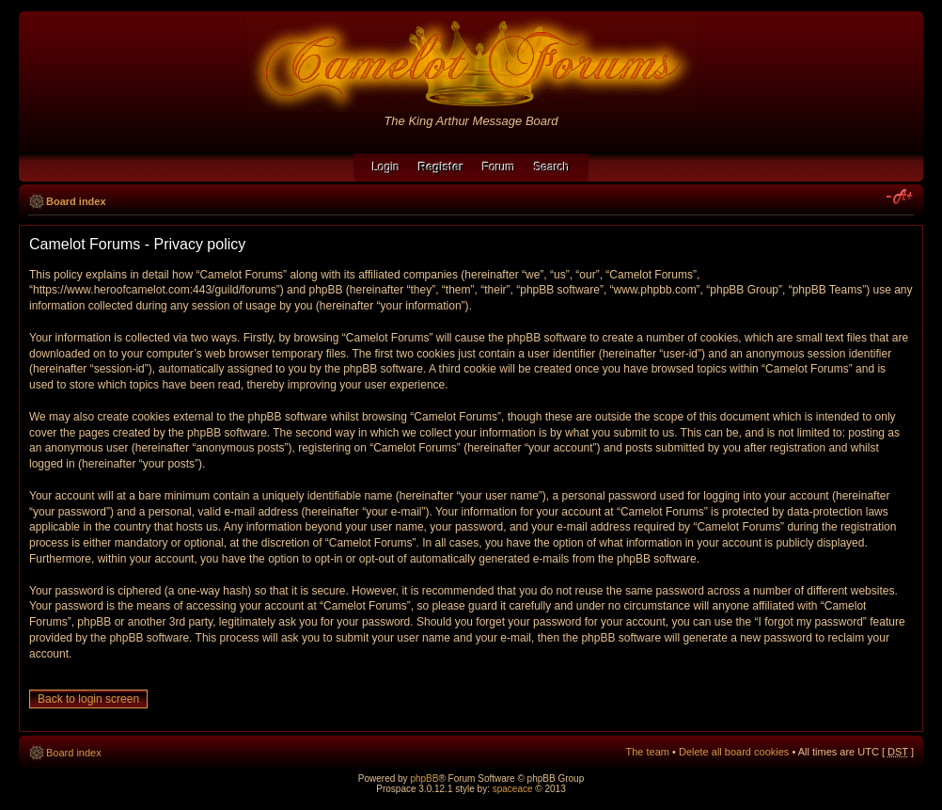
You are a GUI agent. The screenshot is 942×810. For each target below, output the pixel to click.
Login (386, 167)
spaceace (513, 789)
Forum (498, 167)
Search (552, 167)
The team (647, 751)
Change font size (900, 197)
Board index (76, 201)
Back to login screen (88, 699)
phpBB (424, 778)
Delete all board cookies (734, 751)
